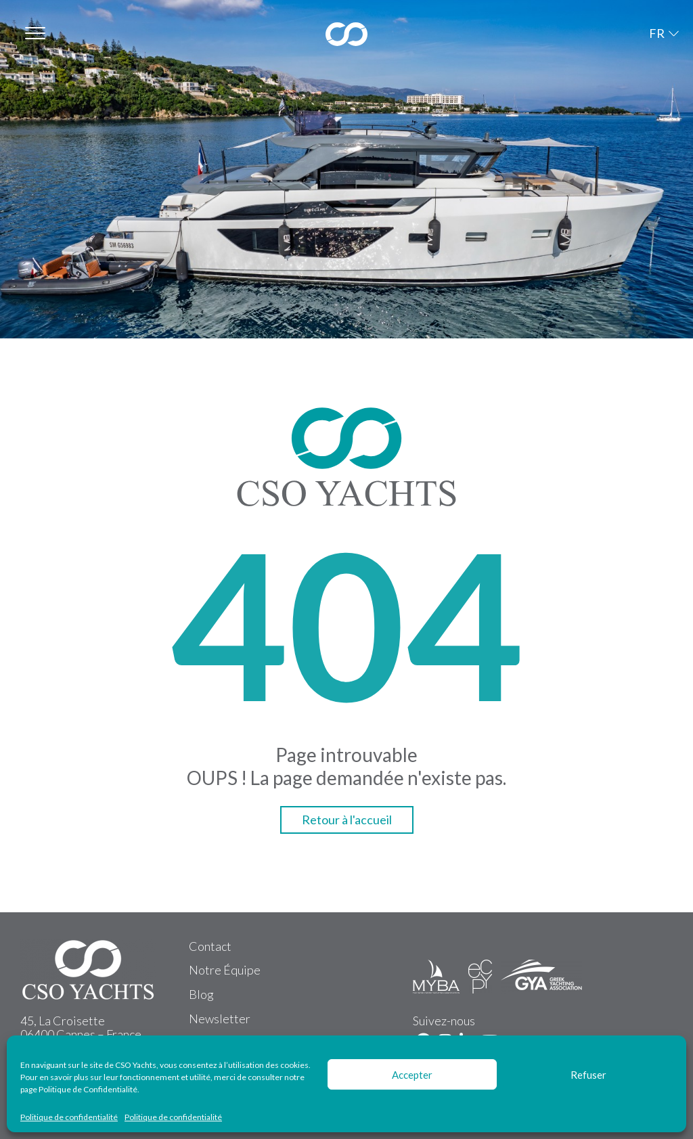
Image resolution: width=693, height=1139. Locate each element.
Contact (210, 946)
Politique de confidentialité (69, 1117)
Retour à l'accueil (347, 819)
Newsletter (219, 1018)
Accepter (412, 1075)
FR (657, 33)
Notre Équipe (225, 969)
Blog (201, 994)
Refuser (588, 1075)
